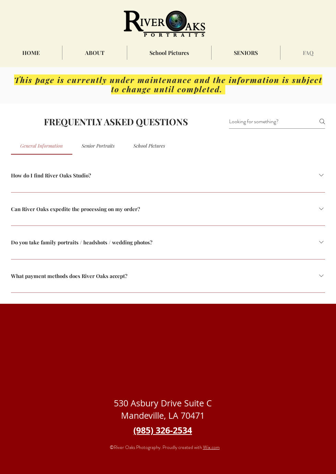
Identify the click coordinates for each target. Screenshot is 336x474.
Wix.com (211, 447)
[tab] (41, 146)
